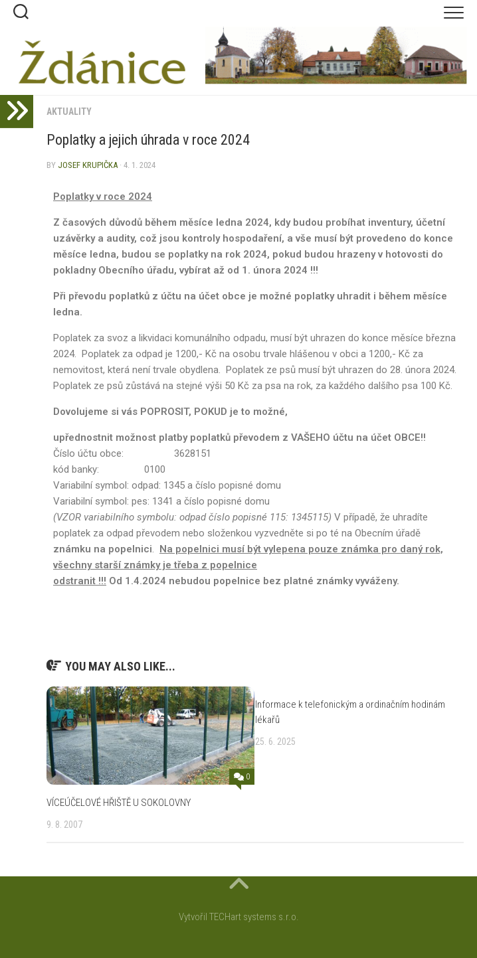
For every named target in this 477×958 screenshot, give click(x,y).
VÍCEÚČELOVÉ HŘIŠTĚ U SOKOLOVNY (119, 803)
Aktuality (69, 111)
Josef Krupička (88, 165)
